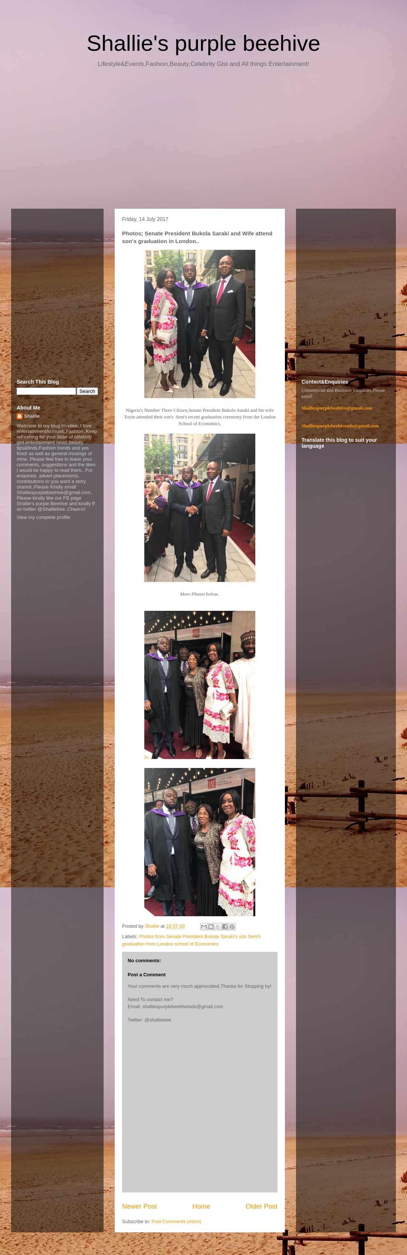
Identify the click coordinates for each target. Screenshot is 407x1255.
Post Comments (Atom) (177, 1221)
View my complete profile (43, 517)
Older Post (262, 1206)
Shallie (32, 416)
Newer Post (139, 1206)
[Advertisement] (203, 141)
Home (201, 1206)
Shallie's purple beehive (203, 43)
